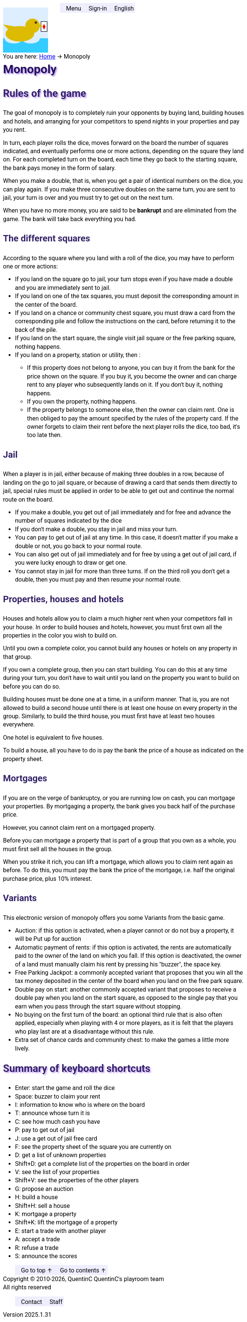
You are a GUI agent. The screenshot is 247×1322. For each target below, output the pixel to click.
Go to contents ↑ (83, 1270)
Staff (56, 1301)
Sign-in (98, 8)
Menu (73, 8)
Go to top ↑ (37, 1270)
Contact (31, 1301)
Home (47, 56)
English (124, 8)
